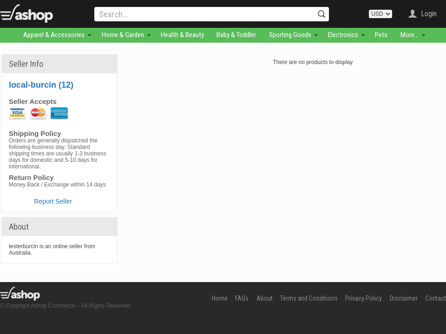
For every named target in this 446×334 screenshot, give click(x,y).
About (264, 298)
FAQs (242, 298)
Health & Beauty (182, 35)
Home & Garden (123, 35)
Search (321, 14)
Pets (381, 35)
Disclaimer (404, 298)
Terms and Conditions (309, 298)
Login (429, 13)
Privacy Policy (363, 298)
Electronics (343, 35)
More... (409, 35)
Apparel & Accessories (54, 35)
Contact (435, 298)
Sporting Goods (290, 35)
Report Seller (53, 201)
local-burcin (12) (41, 85)
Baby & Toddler (236, 35)
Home (220, 298)
